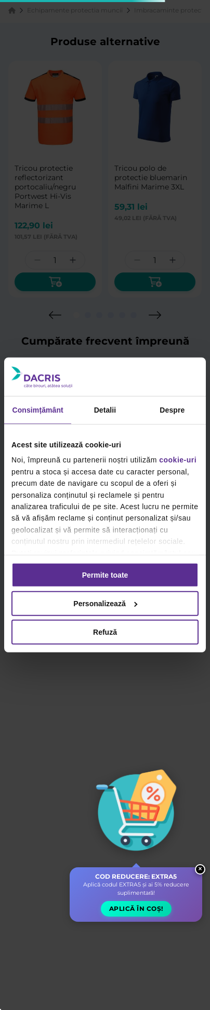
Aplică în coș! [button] (136, 908)
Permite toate (105, 575)
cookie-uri (177, 460)
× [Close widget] (200, 868)
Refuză (105, 632)
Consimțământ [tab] (37, 410)
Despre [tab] (172, 410)
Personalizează (105, 603)
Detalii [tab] (105, 410)
